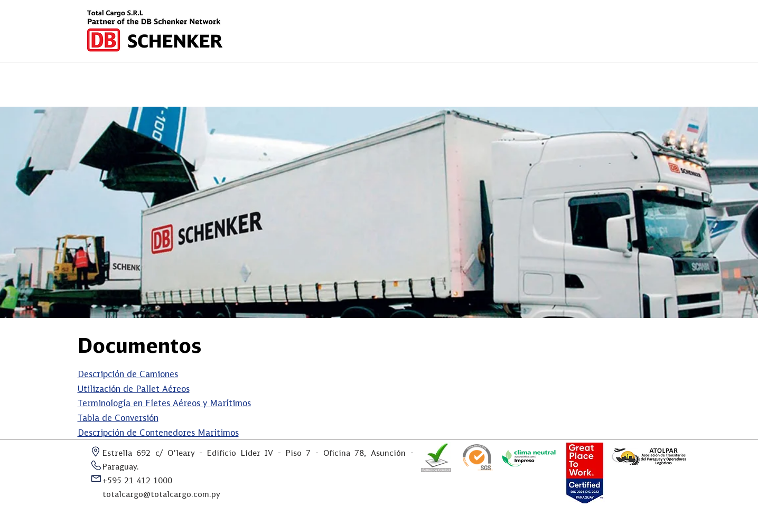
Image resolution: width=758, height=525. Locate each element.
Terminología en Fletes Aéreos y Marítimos (164, 404)
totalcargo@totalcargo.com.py (161, 495)
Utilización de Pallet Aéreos (134, 389)
